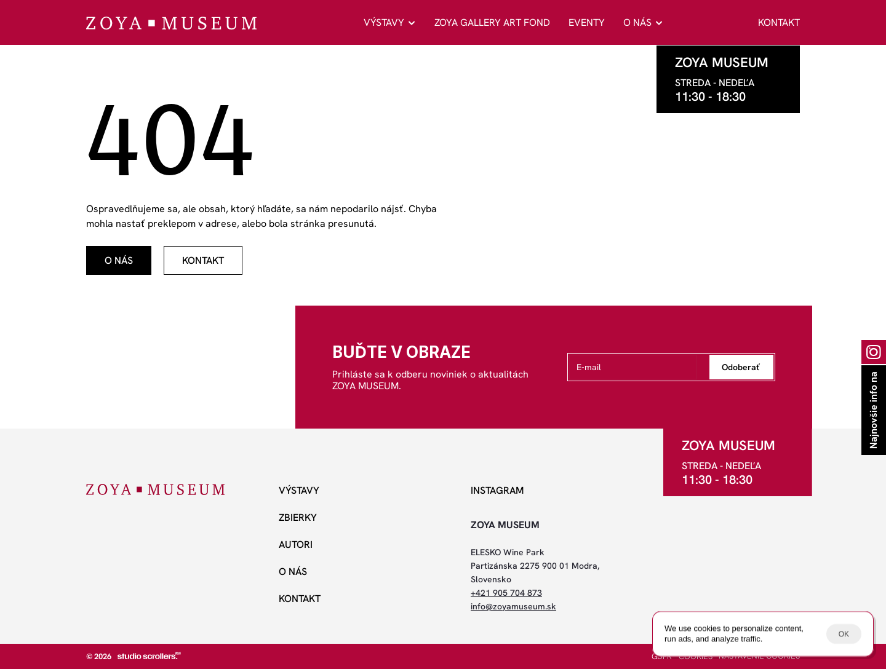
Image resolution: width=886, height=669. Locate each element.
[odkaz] (118, 260)
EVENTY (587, 22)
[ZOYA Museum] (171, 23)
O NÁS (637, 22)
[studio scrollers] (149, 655)
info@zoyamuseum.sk (513, 606)
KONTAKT (779, 22)
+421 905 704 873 (506, 592)
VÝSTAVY (384, 22)
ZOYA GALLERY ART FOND (492, 22)
